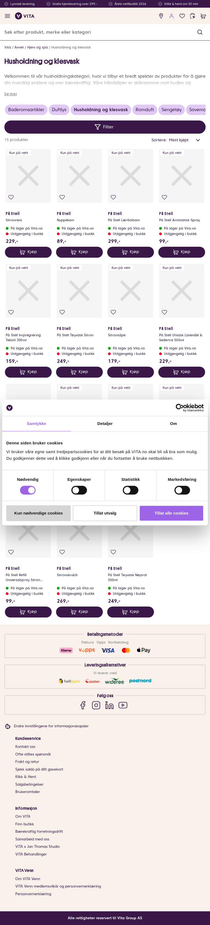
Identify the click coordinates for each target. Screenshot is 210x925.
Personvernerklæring (33, 894)
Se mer (10, 94)
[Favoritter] (182, 16)
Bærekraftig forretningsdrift (39, 831)
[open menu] (7, 16)
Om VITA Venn (27, 879)
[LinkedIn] (109, 705)
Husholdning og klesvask (71, 47)
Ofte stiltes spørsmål (33, 754)
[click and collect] (192, 16)
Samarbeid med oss (32, 839)
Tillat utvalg (105, 513)
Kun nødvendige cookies (38, 513)
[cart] (203, 16)
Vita (7, 47)
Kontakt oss (25, 747)
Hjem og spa (37, 47)
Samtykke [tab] (36, 423)
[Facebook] (82, 705)
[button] (200, 32)
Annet (19, 47)
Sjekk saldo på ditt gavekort (39, 769)
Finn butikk (24, 824)
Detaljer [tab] (105, 423)
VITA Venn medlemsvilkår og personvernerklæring (58, 886)
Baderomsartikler (26, 109)
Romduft (145, 109)
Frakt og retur (27, 762)
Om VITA (22, 816)
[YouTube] (122, 705)
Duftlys (59, 109)
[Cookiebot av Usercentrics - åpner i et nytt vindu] (180, 408)
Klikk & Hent (25, 777)
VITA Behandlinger (31, 854)
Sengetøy (172, 109)
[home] (24, 16)
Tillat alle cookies (171, 513)
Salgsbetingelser (29, 784)
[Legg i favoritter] (11, 197)
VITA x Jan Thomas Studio (37, 846)
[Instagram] (96, 705)
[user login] (171, 16)
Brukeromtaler (27, 792)
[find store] (161, 16)
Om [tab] (173, 423)
